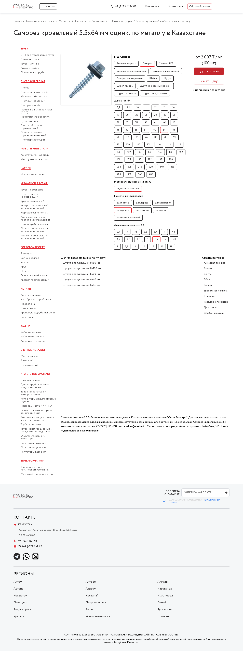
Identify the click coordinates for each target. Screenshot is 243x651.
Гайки (207, 280)
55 (136, 130)
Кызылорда (165, 595)
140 (160, 152)
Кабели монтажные (32, 336)
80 (155, 137)
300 (129, 174)
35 (127, 122)
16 (173, 107)
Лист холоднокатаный (34, 92)
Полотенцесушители (33, 447)
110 (159, 144)
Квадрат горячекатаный (35, 280)
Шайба (153, 78)
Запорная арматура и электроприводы (33, 393)
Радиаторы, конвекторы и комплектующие (36, 411)
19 (118, 115)
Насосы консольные (33, 174)
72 (127, 137)
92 (174, 137)
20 (127, 115)
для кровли (123, 210)
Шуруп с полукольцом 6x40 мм (81, 285)
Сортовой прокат (33, 247)
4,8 (138, 239)
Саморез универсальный (166, 71)
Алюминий (27, 360)
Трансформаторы (32, 461)
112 (169, 144)
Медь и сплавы (29, 356)
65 (173, 130)
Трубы (25, 48)
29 (165, 115)
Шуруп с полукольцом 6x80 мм (81, 274)
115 (179, 144)
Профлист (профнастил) (35, 117)
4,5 (128, 239)
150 (170, 152)
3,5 (135, 232)
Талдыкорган (22, 609)
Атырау (91, 588)
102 (138, 144)
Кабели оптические (33, 341)
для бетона (123, 203)
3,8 (145, 232)
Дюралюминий (29, 365)
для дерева (142, 203)
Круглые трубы (30, 68)
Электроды (27, 317)
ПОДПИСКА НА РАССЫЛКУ (171, 492)
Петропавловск (96, 602)
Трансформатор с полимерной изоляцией (35, 468)
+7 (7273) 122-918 (125, 6)
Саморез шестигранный (130, 78)
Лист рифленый (30, 105)
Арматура (26, 253)
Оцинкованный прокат (34, 275)
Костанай (92, 595)
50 (174, 122)
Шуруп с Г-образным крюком (155, 86)
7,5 (126, 246)
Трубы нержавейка (32, 189)
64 (164, 130)
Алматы (162, 582)
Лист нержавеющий (33, 139)
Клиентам (151, 6)
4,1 (173, 232)
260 (172, 167)
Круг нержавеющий (32, 201)
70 (118, 137)
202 (119, 167)
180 (139, 159)
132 (150, 152)
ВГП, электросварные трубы (38, 55)
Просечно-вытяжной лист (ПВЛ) (36, 111)
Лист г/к (25, 87)
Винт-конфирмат (126, 63)
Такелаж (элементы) (216, 302)
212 (140, 167)
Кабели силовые (31, 332)
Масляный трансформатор (37, 474)
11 (146, 107)
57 (145, 130)
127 (129, 152)
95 (118, 144)
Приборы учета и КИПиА (36, 406)
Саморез (147, 63)
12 (155, 107)
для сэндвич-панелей (128, 217)
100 (128, 144)
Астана (18, 588)
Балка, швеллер (30, 258)
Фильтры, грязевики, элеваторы (32, 437)
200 (171, 159)
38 (136, 122)
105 (149, 144)
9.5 (128, 107)
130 (139, 152)
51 (118, 130)
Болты (208, 268)
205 (129, 167)
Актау (18, 582)
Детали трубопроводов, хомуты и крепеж (35, 386)
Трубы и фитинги (31, 424)
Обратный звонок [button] (199, 6)
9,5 (118, 107)
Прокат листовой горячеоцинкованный (33, 134)
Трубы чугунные (30, 63)
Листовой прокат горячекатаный (31, 127)
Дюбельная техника (215, 291)
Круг (23, 266)
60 (154, 130)
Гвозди (208, 285)
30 (174, 115)
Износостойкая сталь (34, 96)
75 (137, 137)
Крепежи (209, 296)
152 (181, 152)
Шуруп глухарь (125, 86)
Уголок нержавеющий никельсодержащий (34, 237)
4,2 (118, 239)
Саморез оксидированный (131, 71)
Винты (207, 274)
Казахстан (174, 6)
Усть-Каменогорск (98, 616)
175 (129, 159)
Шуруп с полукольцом (155, 93)
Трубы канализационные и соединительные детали (36, 430)
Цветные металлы (33, 350)
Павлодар (20, 602)
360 (140, 174)
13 (164, 107)
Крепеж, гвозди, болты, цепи (38, 312)
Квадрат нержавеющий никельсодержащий (34, 207)
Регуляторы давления (33, 452)
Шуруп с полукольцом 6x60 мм (81, 280)
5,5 (156, 239)
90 (165, 137)
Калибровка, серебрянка (36, 299)
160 (118, 159)
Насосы (26, 168)
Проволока (28, 304)
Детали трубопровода (34, 224)
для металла (142, 210)
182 (150, 159)
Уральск (19, 616)
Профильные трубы (33, 72)
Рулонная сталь (30, 121)
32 (118, 122)
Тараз (89, 609)
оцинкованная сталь (128, 188)
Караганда (164, 588)
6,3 (174, 239)
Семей (161, 602)
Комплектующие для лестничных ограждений (35, 218)
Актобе (91, 582)
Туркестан (164, 609)
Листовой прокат (33, 81)
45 (164, 122)
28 (155, 115)
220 (151, 167)
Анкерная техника (214, 263)
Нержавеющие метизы (34, 212)
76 (146, 137)
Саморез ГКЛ (166, 63)
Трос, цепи (210, 307)
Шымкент (163, 616)
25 (146, 115)
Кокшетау (20, 595)
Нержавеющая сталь (34, 183)
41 (155, 122)
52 (127, 130)
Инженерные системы (35, 374)
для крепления (163, 203)
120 (118, 152)
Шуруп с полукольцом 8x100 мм (81, 268)
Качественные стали (34, 148)
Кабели (25, 326)
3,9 (155, 232)
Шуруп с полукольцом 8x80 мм (81, 263)
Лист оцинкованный (33, 101)
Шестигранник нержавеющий (29, 195)
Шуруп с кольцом (126, 93)
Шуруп (167, 78)
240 (161, 167)
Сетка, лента (28, 308)
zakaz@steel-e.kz (28, 546)
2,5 (118, 232)
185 (160, 159)
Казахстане (217, 90)
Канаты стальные (31, 295)
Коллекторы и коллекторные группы (38, 400)
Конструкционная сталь (35, 155)
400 (151, 174)
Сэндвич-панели (30, 380)
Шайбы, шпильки (214, 313)
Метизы (26, 289)
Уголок (25, 262)
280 (119, 174)
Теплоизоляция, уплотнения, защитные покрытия (37, 419)
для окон (161, 210)
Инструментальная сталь (35, 159)
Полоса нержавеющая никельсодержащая (34, 230)
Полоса (25, 271)
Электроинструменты (34, 443)
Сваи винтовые (30, 59)
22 (136, 115)
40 (145, 122)
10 (137, 107)
